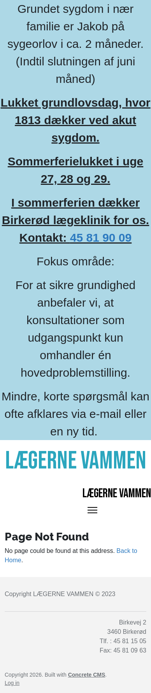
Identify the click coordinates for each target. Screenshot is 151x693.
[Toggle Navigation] (92, 510)
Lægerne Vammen (117, 493)
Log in (12, 683)
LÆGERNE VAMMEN (63, 594)
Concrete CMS (86, 675)
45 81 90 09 (101, 237)
